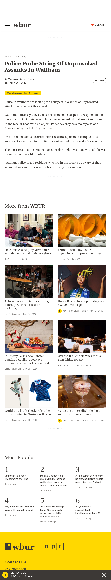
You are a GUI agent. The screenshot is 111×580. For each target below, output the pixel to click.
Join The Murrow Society (19, 459)
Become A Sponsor (16, 464)
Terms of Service (75, 566)
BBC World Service (22, 576)
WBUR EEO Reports (13, 562)
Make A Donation (15, 434)
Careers (9, 401)
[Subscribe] (102, 529)
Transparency (13, 396)
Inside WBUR (12, 376)
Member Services (15, 444)
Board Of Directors (16, 386)
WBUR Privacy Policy (38, 559)
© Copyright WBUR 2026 (15, 559)
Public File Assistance (34, 562)
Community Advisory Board (21, 391)
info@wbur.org (15, 336)
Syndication (55, 559)
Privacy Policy (58, 566)
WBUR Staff (12, 406)
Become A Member (16, 449)
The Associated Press (21, 79)
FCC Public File (88, 559)
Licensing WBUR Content (20, 416)
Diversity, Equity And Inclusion (23, 381)
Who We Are (12, 371)
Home (7, 57)
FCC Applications (71, 559)
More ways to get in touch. (23, 353)
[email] (55, 530)
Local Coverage (19, 57)
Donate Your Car (14, 454)
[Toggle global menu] (7, 25)
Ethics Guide (12, 411)
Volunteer (10, 439)
